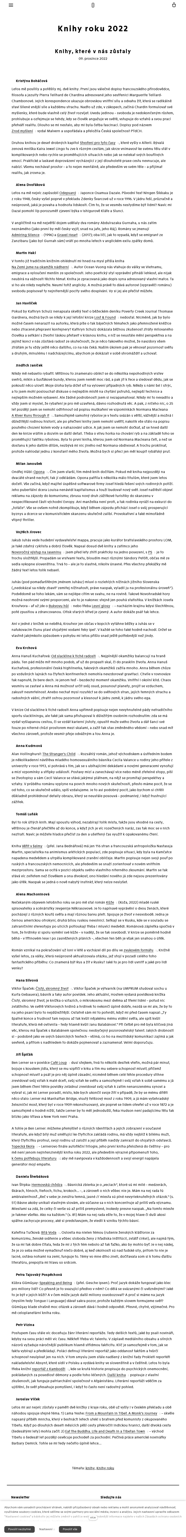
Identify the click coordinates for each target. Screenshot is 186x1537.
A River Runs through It (30, 418)
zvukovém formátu (138, 953)
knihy (90, 1471)
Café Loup (59, 1065)
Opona (39, 474)
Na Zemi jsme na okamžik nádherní (40, 270)
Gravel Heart (67, 237)
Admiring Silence (25, 237)
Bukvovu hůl (59, 608)
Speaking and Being (55, 1285)
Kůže (110, 905)
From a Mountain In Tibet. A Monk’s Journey (121, 1416)
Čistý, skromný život (52, 991)
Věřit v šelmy (32, 849)
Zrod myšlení (22, 134)
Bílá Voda (48, 1235)
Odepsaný (67, 196)
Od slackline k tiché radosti (73, 659)
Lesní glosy (101, 608)
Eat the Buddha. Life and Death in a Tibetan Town (105, 1434)
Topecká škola (23, 1149)
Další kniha (116, 1378)
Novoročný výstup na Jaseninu (36, 555)
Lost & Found (105, 320)
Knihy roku (105, 1471)
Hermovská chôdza (47, 1187)
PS (150, 555)
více (93, 1517)
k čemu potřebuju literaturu (34, 1161)
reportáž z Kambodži (48, 1372)
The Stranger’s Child (58, 757)
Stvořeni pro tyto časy (98, 145)
